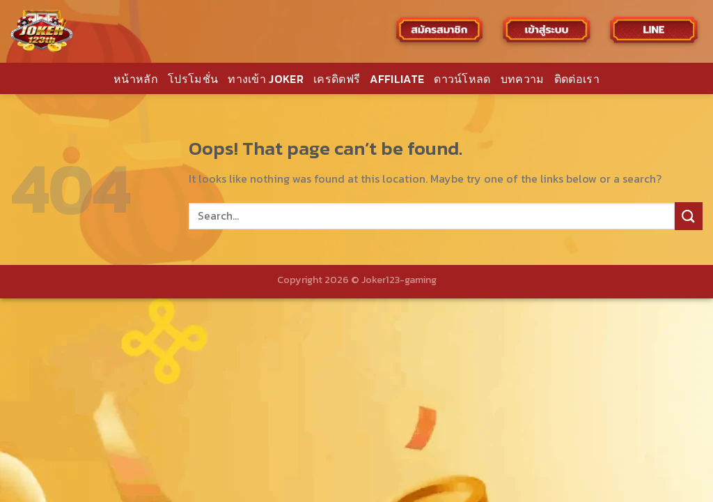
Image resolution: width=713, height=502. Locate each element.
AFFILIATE (397, 78)
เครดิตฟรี (336, 78)
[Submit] (689, 215)
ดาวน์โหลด (462, 78)
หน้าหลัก (135, 78)
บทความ (522, 78)
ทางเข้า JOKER (266, 78)
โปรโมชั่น (193, 78)
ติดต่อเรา (577, 78)
